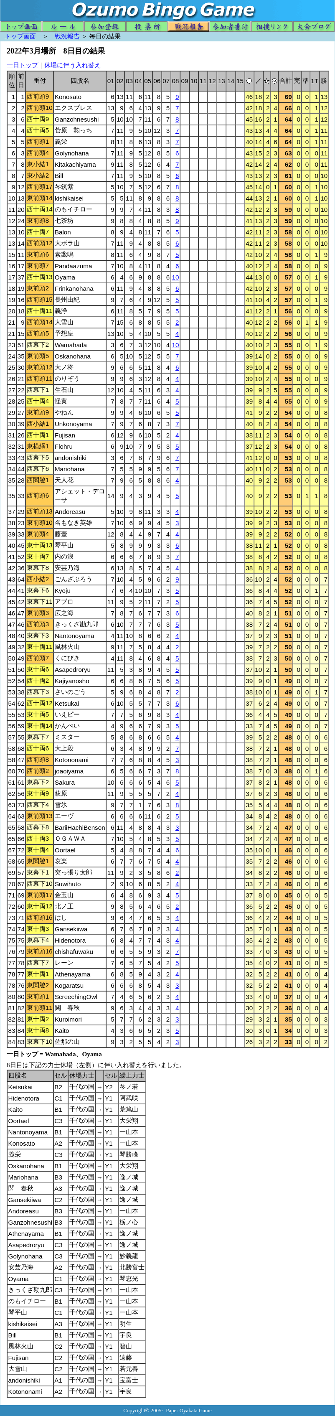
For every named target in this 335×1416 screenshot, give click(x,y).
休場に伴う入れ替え (72, 65)
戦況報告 (67, 36)
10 (175, 277)
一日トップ (22, 65)
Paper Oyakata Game (189, 1410)
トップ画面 (20, 36)
